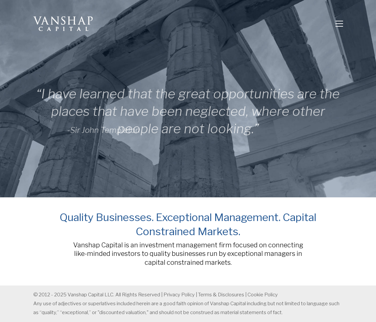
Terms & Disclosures (221, 295)
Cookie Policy (262, 295)
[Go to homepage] (63, 23)
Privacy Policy (179, 295)
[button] (339, 23)
